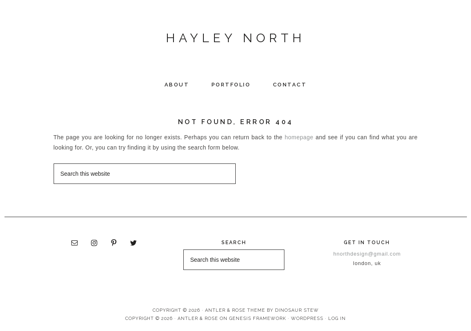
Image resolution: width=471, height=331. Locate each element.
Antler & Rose (198, 318)
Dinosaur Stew (297, 310)
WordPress (307, 318)
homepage (299, 137)
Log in (337, 318)
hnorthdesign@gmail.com (367, 254)
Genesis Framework (257, 318)
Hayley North (235, 38)
